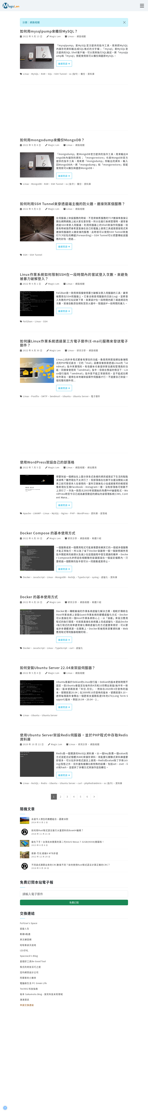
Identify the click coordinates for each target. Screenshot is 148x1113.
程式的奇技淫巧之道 (30, 966)
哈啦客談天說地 (28, 945)
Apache (27, 513)
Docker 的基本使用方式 (39, 596)
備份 (83, 73)
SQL (50, 73)
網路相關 (81, 36)
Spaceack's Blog (29, 955)
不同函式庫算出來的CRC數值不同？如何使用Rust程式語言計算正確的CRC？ (70, 864)
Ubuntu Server (81, 396)
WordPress (83, 513)
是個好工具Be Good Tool (33, 961)
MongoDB (36, 183)
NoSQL (72, 577)
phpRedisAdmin (93, 783)
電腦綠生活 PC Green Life (33, 983)
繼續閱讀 (64, 63)
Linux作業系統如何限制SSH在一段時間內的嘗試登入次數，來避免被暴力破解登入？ (74, 276)
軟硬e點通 (25, 934)
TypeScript (83, 577)
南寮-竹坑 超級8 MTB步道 (44, 853)
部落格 (103, 513)
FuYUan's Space (28, 923)
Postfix (35, 396)
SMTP (44, 396)
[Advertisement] (74, 107)
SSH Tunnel (60, 73)
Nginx (64, 513)
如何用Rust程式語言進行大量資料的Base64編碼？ (57, 830)
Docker (27, 577)
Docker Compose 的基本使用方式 (47, 532)
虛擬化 (104, 577)
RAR (43, 73)
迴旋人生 (24, 928)
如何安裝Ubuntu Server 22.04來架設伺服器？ (57, 667)
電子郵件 (95, 396)
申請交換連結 (27, 1005)
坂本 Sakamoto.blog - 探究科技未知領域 (41, 994)
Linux (71, 36)
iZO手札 (24, 950)
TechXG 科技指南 (29, 988)
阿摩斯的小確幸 (28, 977)
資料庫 (91, 73)
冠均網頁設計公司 (29, 972)
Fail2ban (28, 321)
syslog (95, 577)
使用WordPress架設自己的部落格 (47, 461)
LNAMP (37, 513)
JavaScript (39, 577)
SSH (25, 254)
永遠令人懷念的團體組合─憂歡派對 (49, 818)
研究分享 (81, 350)
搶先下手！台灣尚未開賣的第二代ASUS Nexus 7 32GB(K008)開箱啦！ (67, 841)
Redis (44, 783)
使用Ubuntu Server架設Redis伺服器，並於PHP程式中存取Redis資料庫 (74, 736)
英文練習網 (26, 939)
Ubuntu (67, 396)
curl (72, 648)
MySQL (35, 73)
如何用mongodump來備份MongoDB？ (52, 139)
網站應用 (92, 467)
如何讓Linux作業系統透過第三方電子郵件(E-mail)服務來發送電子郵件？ (74, 342)
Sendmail (55, 396)
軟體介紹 (96, 538)
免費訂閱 (74, 902)
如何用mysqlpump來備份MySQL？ (49, 31)
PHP (72, 513)
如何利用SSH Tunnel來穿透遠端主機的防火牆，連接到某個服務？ (72, 203)
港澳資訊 (24, 999)
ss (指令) (73, 73)
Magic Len (55, 36)
